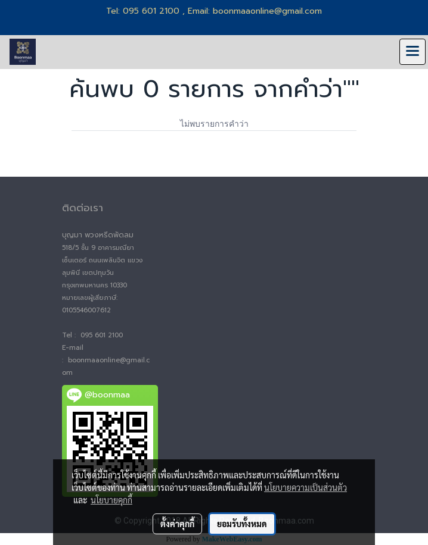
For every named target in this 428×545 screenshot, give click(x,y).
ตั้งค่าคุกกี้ (177, 523)
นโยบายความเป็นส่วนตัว (305, 487)
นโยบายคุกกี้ (111, 499)
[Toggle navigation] (412, 52)
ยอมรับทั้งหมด (242, 523)
